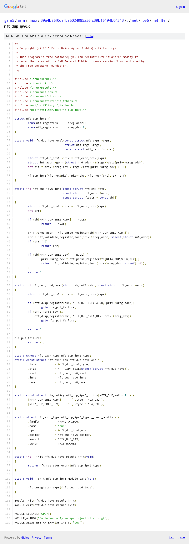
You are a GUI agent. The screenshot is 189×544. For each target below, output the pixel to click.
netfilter (159, 20)
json (181, 537)
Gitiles (25, 537)
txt (171, 537)
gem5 (9, 20)
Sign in (180, 7)
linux (33, 20)
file (89, 36)
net (135, 20)
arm (21, 20)
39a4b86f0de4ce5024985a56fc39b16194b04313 (82, 20)
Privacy (36, 537)
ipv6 (145, 20)
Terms (48, 537)
